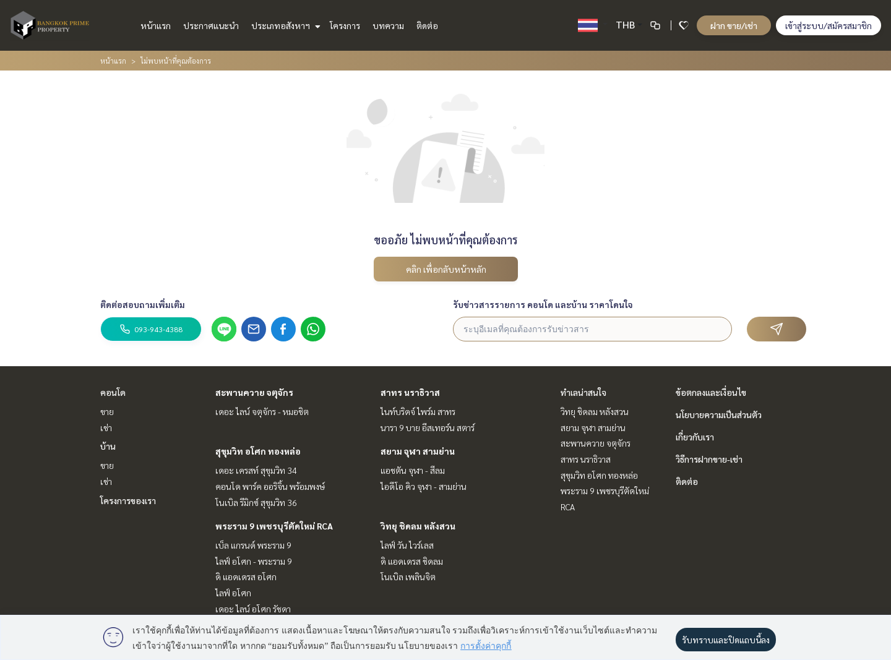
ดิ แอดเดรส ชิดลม (412, 561)
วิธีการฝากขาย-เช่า (709, 459)
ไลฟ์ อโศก (233, 592)
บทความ (388, 25)
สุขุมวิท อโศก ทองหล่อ (258, 450)
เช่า (106, 427)
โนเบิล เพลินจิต (408, 576)
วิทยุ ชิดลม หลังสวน (418, 525)
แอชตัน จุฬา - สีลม (413, 470)
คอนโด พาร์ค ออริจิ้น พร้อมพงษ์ (270, 486)
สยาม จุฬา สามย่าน (418, 450)
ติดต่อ (427, 25)
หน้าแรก (155, 25)
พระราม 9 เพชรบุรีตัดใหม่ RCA (274, 525)
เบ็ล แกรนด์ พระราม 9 (253, 545)
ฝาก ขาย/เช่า (733, 25)
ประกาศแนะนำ (211, 25)
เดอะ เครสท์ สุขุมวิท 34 (256, 470)
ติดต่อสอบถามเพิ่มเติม (142, 304)
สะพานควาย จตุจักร (254, 392)
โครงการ (345, 25)
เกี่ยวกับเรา (695, 436)
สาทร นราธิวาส (410, 392)
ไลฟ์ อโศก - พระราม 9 (253, 561)
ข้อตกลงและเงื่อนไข (711, 392)
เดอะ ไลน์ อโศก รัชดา (253, 608)
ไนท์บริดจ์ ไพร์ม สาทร (418, 411)
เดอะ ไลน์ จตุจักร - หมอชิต (262, 411)
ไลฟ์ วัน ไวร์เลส (407, 545)
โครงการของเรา (128, 500)
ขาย (107, 411)
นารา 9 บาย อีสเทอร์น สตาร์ (428, 427)
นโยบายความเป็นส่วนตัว (719, 414)
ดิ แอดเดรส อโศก (246, 576)
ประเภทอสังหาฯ (284, 25)
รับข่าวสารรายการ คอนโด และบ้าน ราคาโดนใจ (543, 304)
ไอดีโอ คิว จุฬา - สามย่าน (424, 486)
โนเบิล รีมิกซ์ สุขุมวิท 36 (256, 502)
